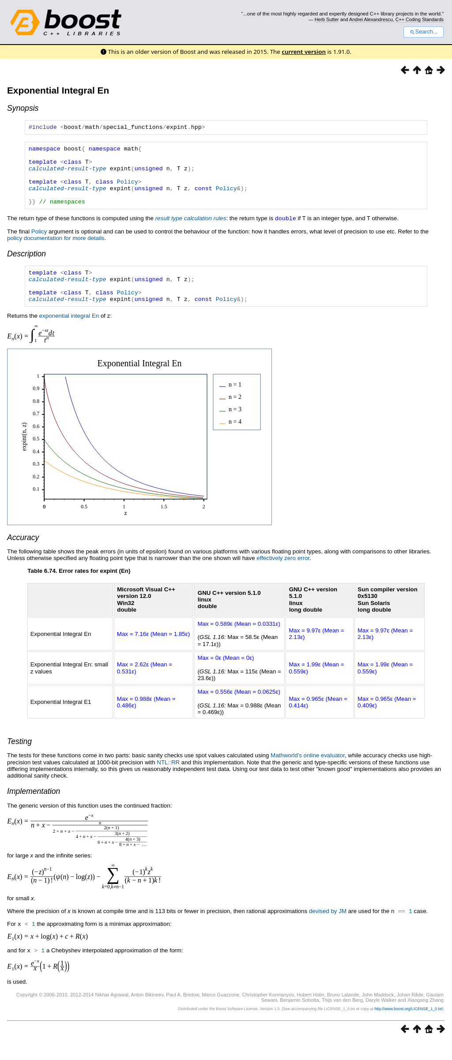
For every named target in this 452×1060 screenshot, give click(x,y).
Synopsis (22, 108)
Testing (19, 760)
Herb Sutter (327, 19)
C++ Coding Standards (420, 19)
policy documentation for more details (56, 251)
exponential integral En (69, 335)
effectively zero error (282, 577)
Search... (423, 32)
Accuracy (23, 557)
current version (304, 52)
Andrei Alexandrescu (371, 19)
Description (26, 266)
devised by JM (328, 930)
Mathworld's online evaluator (308, 774)
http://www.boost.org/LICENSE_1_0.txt (408, 1027)
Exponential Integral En (58, 90)
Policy (127, 191)
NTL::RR (168, 781)
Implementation (33, 810)
